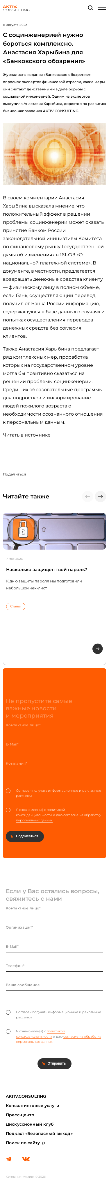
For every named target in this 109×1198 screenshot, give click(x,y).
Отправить (57, 1063)
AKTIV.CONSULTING (26, 1096)
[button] (100, 496)
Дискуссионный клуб (30, 1124)
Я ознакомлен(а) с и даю (53, 815)
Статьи (15, 606)
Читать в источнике (27, 435)
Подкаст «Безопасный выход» (39, 1133)
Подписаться (27, 836)
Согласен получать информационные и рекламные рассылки (53, 793)
